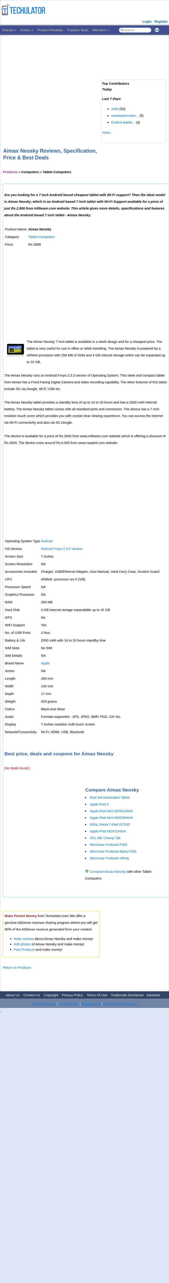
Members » (101, 30)
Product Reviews (50, 30)
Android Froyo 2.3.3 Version (62, 549)
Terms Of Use (97, 995)
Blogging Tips (91, 1004)
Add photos (22, 944)
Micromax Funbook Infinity (109, 858)
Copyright (51, 995)
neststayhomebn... (125, 115)
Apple (45, 663)
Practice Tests (77, 30)
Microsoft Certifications (120, 1004)
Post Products (24, 949)
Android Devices (43, 1004)
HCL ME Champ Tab (105, 838)
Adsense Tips (69, 1004)
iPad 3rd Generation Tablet (110, 797)
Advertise (153, 995)
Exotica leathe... (123, 122)
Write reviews (24, 939)
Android (47, 541)
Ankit (115, 109)
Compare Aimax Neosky (108, 871)
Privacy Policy (72, 995)
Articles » (9, 30)
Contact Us (31, 995)
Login (147, 21)
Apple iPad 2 (99, 804)
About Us (13, 995)
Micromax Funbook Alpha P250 (113, 851)
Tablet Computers (41, 237)
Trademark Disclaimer (127, 995)
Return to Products (17, 967)
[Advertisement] (50, 84)
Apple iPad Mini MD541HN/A (111, 811)
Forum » (27, 30)
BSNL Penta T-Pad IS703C (110, 824)
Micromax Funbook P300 (108, 845)
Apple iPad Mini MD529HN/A (111, 818)
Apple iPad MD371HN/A (108, 831)
